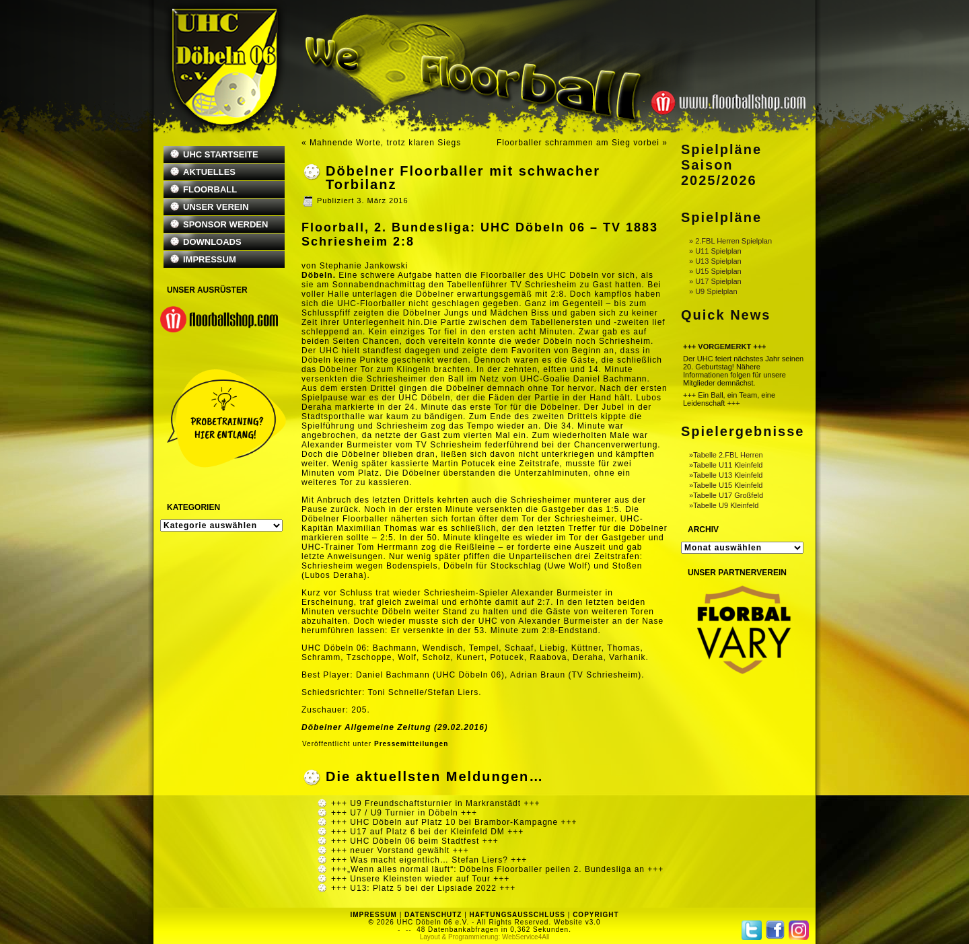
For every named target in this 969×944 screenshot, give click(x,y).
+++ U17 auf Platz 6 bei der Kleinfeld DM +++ (427, 831)
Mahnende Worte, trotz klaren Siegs (385, 142)
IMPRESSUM (209, 259)
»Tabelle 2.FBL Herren (726, 455)
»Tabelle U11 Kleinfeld (725, 465)
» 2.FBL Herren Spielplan (730, 241)
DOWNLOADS (212, 242)
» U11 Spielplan (715, 251)
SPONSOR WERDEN (225, 224)
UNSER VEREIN (216, 207)
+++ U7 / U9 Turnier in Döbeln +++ (404, 813)
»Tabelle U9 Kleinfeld (723, 505)
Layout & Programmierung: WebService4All (485, 937)
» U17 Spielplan (715, 281)
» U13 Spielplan (715, 261)
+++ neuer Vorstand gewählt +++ (400, 850)
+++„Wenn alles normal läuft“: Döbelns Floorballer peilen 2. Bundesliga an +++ (497, 869)
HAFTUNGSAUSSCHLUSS (517, 914)
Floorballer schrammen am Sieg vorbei (578, 142)
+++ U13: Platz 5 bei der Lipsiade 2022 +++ (423, 888)
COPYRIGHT (595, 914)
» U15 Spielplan (715, 271)
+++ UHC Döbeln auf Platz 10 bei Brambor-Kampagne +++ (454, 822)
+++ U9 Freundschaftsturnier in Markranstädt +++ (435, 803)
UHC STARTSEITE (220, 154)
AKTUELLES (209, 172)
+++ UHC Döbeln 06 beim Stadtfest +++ (415, 841)
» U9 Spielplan (713, 291)
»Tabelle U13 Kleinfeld (725, 475)
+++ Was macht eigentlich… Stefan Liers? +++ (429, 860)
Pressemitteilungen (411, 744)
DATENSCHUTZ (433, 914)
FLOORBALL (210, 189)
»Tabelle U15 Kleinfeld (725, 485)
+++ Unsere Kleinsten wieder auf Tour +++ (420, 878)
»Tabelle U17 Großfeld (726, 495)
